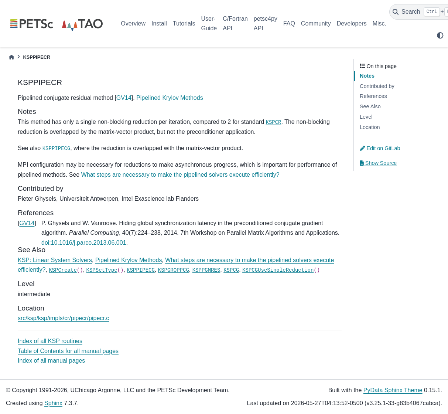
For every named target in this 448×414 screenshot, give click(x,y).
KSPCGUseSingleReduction (278, 270)
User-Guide (209, 23)
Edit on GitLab (380, 148)
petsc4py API (265, 23)
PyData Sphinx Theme (393, 390)
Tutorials (184, 23)
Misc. (379, 23)
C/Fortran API (235, 23)
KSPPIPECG (56, 149)
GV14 (123, 98)
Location (370, 127)
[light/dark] (440, 35)
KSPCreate (63, 270)
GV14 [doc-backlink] (26, 223)
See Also (370, 106)
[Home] (11, 57)
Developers (352, 23)
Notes (367, 76)
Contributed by (377, 86)
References (373, 96)
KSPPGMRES (206, 270)
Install (159, 23)
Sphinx (53, 403)
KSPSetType (101, 270)
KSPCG (231, 270)
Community (316, 23)
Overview (133, 23)
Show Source (378, 163)
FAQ (289, 23)
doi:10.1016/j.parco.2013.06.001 (83, 243)
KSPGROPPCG (173, 270)
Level (366, 117)
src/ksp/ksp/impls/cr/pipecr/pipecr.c (63, 318)
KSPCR (273, 122)
